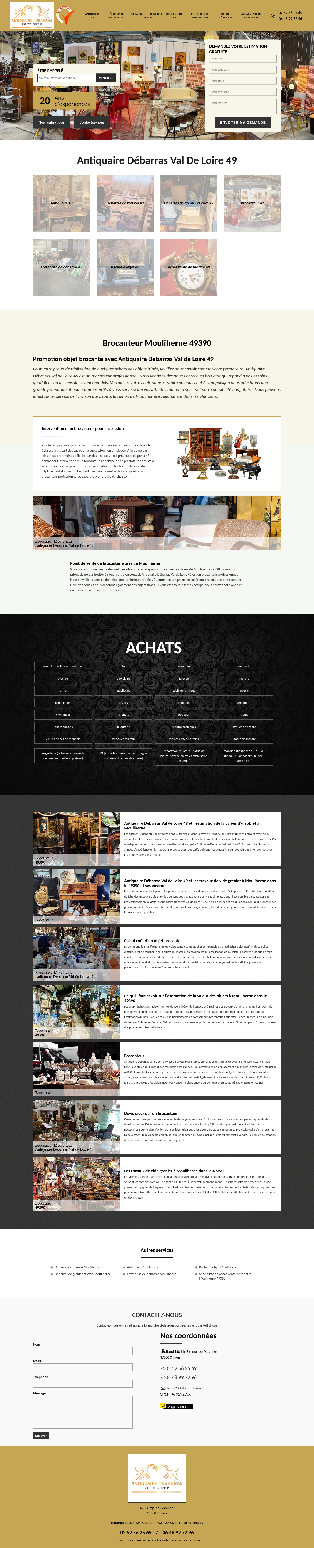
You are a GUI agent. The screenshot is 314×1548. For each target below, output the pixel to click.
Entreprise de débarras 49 (200, 15)
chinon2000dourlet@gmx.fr (182, 1388)
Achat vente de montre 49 (251, 15)
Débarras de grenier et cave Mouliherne (83, 1274)
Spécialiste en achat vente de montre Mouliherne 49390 (225, 1276)
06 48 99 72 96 (290, 18)
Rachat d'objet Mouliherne (218, 1267)
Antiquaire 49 (92, 15)
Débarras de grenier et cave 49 (146, 15)
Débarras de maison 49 (116, 15)
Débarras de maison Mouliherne (77, 1267)
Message (83, 1410)
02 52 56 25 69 (290, 12)
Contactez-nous (92, 122)
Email (83, 1365)
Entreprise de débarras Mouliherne (151, 1274)
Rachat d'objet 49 (225, 15)
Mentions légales (186, 1540)
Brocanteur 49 (174, 15)
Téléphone (83, 1381)
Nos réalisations (51, 122)
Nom (83, 1348)
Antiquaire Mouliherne (143, 1267)
